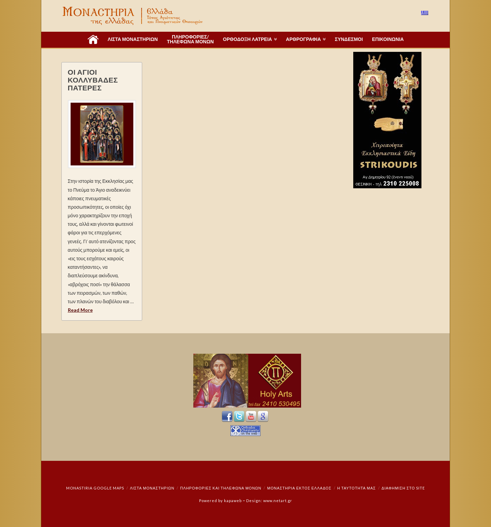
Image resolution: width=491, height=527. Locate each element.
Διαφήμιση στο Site (403, 488)
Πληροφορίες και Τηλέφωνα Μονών (220, 488)
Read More (80, 310)
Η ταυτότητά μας (356, 488)
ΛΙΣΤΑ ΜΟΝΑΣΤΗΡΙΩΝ (152, 488)
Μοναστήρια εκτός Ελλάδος (299, 488)
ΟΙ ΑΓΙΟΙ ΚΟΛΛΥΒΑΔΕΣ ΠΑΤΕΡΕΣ (93, 80)
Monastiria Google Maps (95, 488)
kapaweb (233, 500)
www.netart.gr (277, 500)
